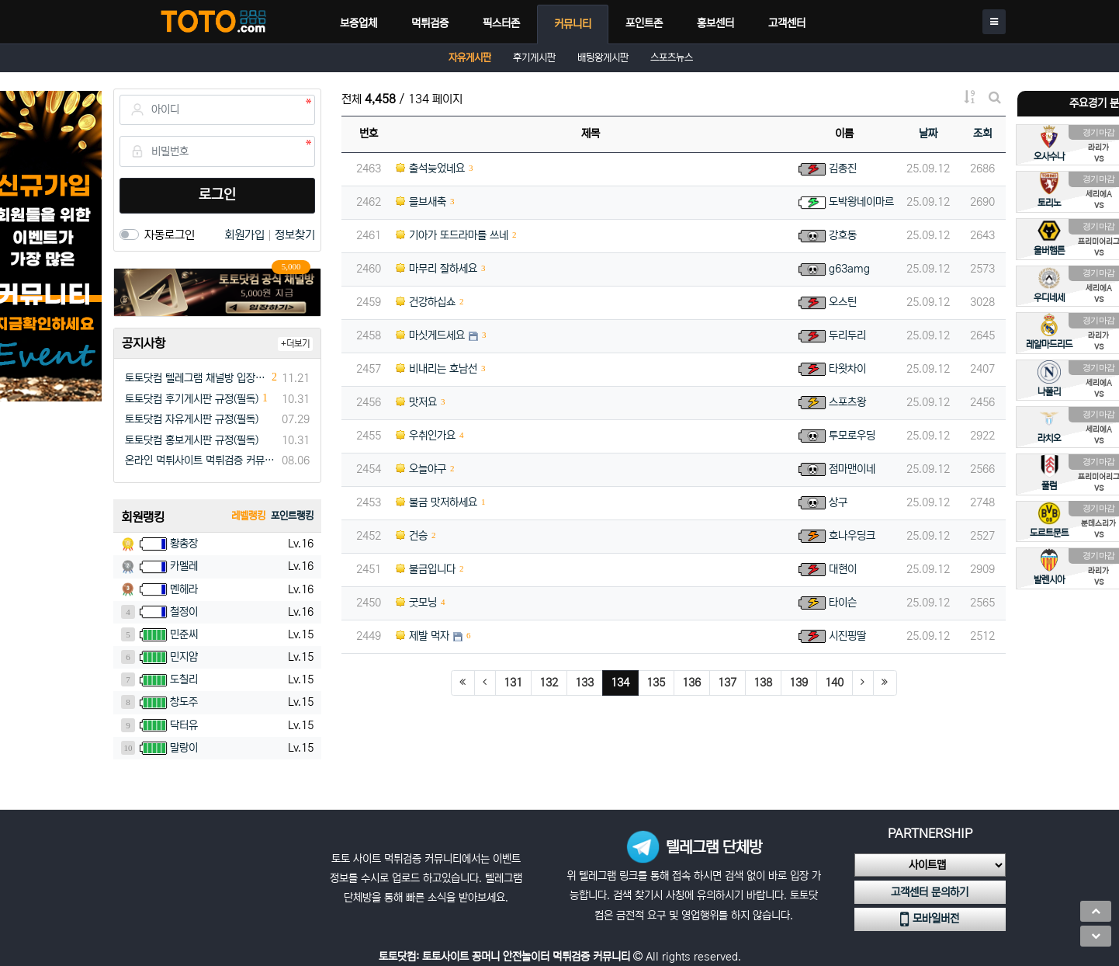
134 (625, 682)
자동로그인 (169, 235)
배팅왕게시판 (603, 58)
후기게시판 (534, 58)
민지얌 (184, 657)
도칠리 (184, 679)
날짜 (928, 133)
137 (727, 682)
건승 (412, 536)
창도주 (184, 702)
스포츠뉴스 (671, 58)
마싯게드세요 (430, 335)
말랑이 (184, 748)
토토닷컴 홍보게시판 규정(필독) (191, 440)
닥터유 (184, 725)
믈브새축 (421, 202)
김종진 (843, 168)
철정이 (184, 612)
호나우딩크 (852, 536)
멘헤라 (184, 589)
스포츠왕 (847, 402)
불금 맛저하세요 (436, 502)
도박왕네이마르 (861, 202)
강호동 (843, 235)
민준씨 (184, 634)
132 (548, 682)
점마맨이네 (852, 469)
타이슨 (843, 602)
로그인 (217, 195)
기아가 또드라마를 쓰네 (452, 235)
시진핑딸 (847, 636)
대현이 (843, 569)
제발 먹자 (422, 636)
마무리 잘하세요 (436, 268)
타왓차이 (847, 369)
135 (655, 682)
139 (798, 682)
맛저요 (416, 402)
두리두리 (847, 335)
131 (513, 682)
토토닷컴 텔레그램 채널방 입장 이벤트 (196, 378)
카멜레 (184, 566)
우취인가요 (426, 435)
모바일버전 (929, 919)
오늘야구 (421, 469)
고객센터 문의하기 (929, 892)
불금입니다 (426, 569)
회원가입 (246, 235)
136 (691, 682)
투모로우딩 (852, 435)
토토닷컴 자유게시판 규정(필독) (191, 419)
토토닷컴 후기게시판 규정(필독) (191, 399)
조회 (982, 133)
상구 (838, 502)
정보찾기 (295, 235)
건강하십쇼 (426, 302)
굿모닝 (416, 602)
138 (763, 682)
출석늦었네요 (430, 168)
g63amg (849, 268)
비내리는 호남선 (436, 369)
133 (584, 682)
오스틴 (843, 302)
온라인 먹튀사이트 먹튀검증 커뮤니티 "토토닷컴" (200, 460)
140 (834, 682)
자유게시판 (470, 58)
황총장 (184, 543)
